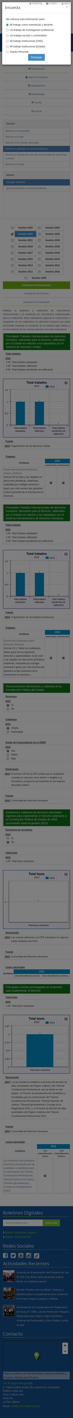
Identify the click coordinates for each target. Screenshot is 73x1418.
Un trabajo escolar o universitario (28, 35)
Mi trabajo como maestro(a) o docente (31, 24)
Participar (36, 57)
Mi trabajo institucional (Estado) (27, 46)
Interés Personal (19, 51)
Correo (52, 3)
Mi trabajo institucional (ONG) (26, 40)
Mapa (65, 3)
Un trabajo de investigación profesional (32, 29)
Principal (36, 3)
